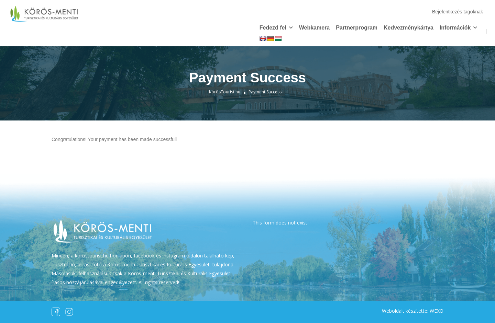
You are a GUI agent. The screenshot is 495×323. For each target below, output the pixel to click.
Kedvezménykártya (408, 28)
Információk (455, 28)
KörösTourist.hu (224, 92)
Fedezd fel (273, 28)
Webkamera (314, 28)
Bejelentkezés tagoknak (457, 11)
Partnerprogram (356, 28)
